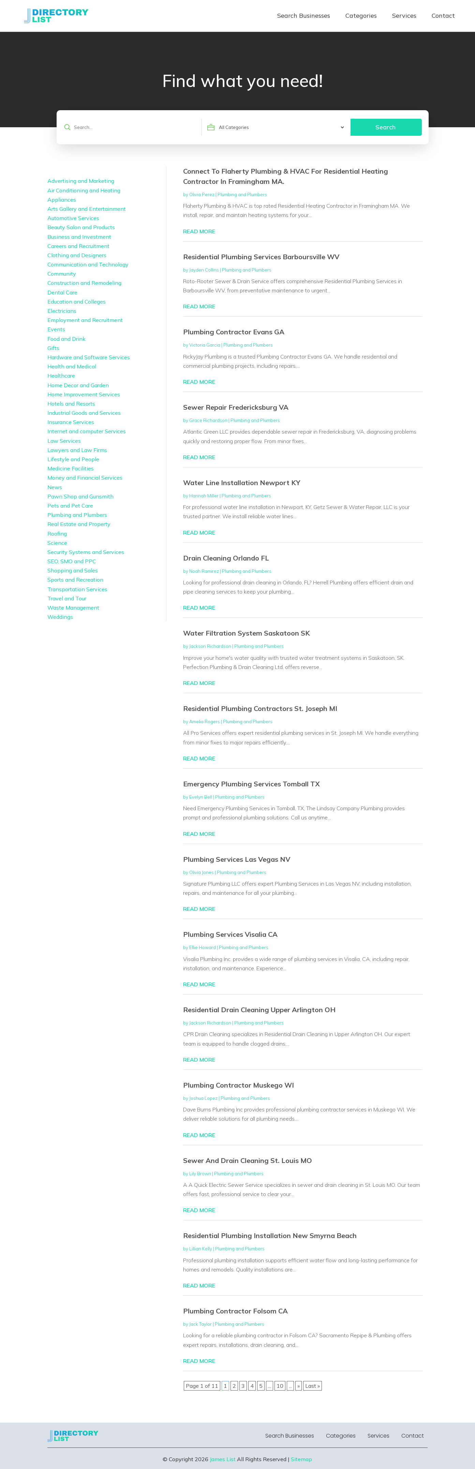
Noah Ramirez (204, 571)
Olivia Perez (201, 194)
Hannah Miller (204, 495)
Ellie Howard (202, 947)
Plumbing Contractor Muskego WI (238, 1085)
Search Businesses (303, 15)
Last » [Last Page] (312, 1385)
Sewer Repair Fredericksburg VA (235, 407)
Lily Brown (200, 1173)
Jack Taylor (200, 1324)
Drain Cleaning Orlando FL (226, 558)
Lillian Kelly (200, 1248)
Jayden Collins (204, 270)
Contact (443, 15)
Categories (361, 15)
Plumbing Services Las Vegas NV (236, 859)
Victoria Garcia (204, 345)
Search (385, 127)
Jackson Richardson (210, 646)
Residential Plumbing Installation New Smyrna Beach (270, 1235)
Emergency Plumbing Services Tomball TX (251, 784)
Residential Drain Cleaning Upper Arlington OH (259, 1009)
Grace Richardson (208, 420)
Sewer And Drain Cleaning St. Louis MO (247, 1160)
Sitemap (301, 1459)
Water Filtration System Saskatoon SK (246, 633)
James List (223, 1459)
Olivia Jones (201, 872)
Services (404, 15)
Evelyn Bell (200, 797)
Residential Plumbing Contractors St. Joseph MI (260, 708)
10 (280, 1385)
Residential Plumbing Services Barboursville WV (261, 256)
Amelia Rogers (204, 721)
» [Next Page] (298, 1385)
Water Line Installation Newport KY (241, 482)
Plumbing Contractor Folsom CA (235, 1311)
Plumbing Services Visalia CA (230, 934)
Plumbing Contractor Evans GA (233, 332)
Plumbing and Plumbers (242, 194)
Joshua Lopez (203, 1098)
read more (199, 231)
